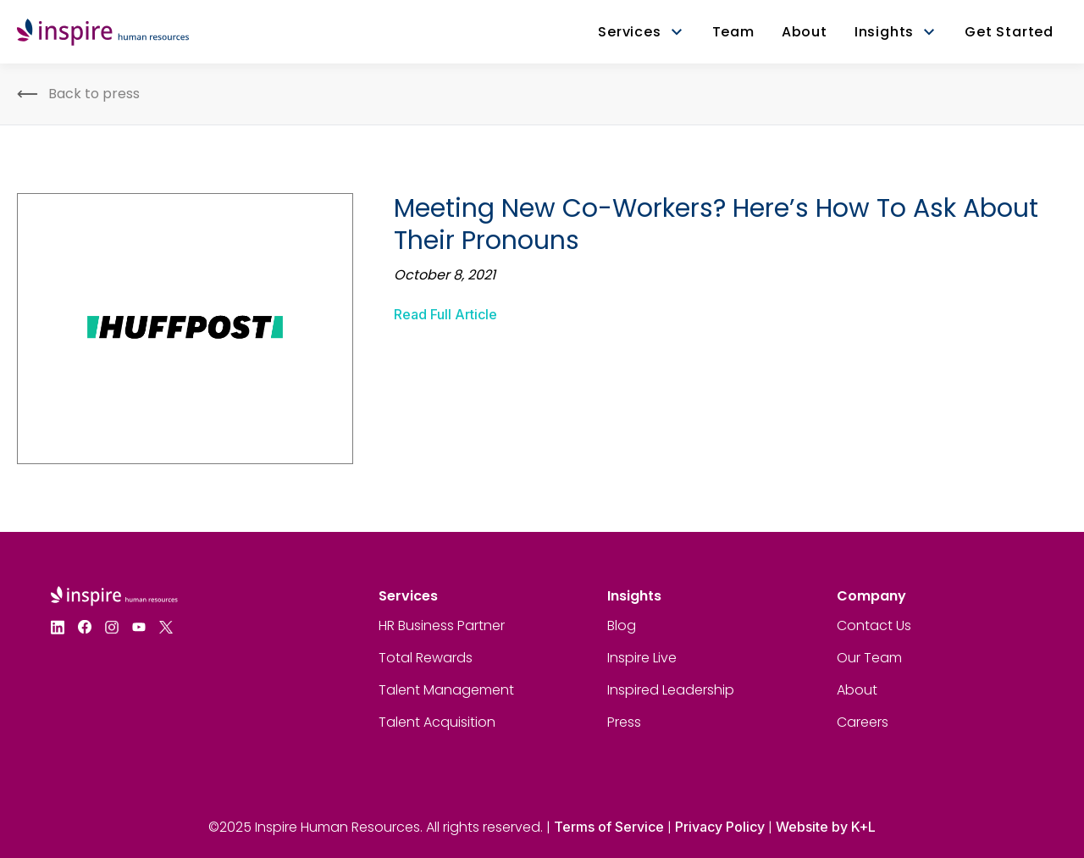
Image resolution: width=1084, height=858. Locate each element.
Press (624, 722)
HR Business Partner (442, 625)
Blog (621, 625)
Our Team (869, 657)
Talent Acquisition (437, 722)
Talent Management (446, 690)
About (857, 690)
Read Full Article (445, 314)
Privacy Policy (720, 826)
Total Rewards (426, 657)
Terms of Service (609, 826)
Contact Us (874, 625)
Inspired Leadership (670, 690)
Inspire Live (642, 657)
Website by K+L (826, 826)
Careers (862, 722)
